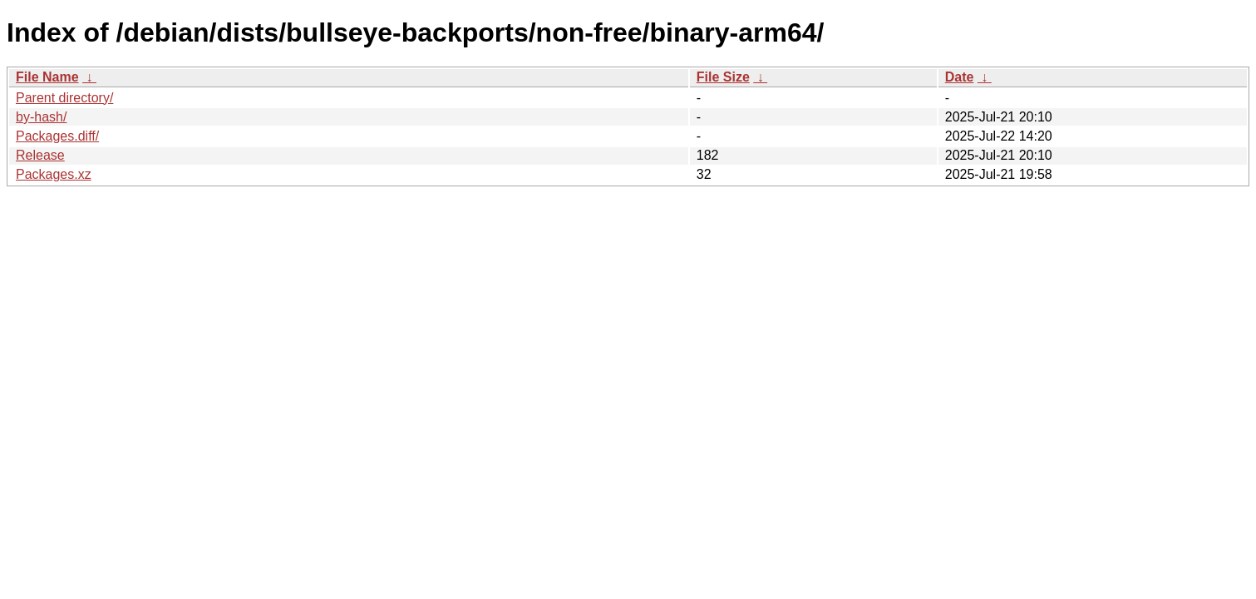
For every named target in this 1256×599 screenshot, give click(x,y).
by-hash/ (41, 117)
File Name (47, 77)
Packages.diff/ (57, 136)
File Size (723, 77)
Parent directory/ (64, 98)
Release (40, 155)
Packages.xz (53, 174)
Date (959, 77)
